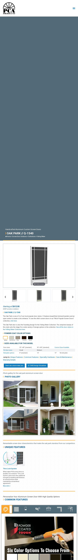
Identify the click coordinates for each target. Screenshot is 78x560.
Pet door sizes (7, 350)
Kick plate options (8, 353)
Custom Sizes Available (62, 347)
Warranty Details (9, 360)
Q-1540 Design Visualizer (37, 365)
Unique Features (16, 357)
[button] (5, 297)
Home (8, 236)
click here (13, 321)
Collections (31, 236)
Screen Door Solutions (19, 236)
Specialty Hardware (47, 357)
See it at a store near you (14, 365)
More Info (6, 486)
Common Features (31, 357)
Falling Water (41, 236)
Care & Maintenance (64, 357)
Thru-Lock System (10, 469)
